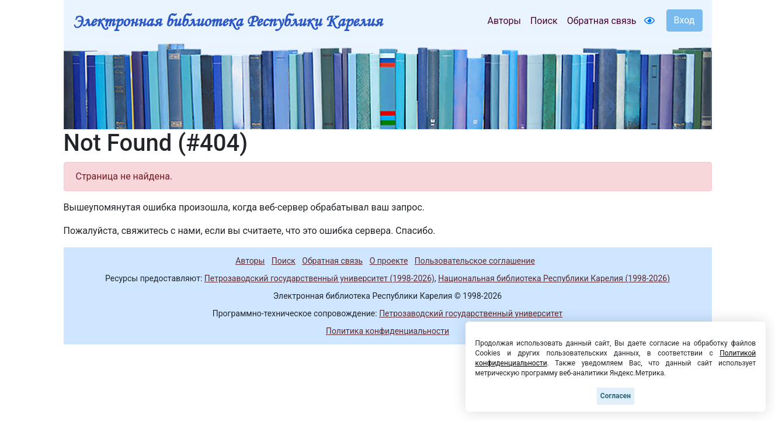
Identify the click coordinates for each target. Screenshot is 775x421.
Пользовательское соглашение (475, 260)
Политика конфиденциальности (387, 331)
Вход (684, 20)
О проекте (389, 260)
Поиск (544, 20)
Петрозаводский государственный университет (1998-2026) (319, 278)
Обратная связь (602, 20)
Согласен (615, 396)
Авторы (504, 20)
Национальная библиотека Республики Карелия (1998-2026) (554, 278)
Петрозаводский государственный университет (470, 313)
